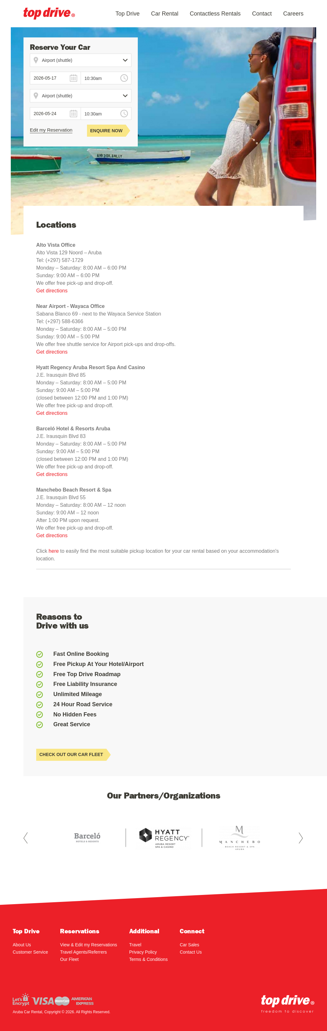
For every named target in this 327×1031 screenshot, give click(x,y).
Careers (293, 13)
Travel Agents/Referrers (83, 952)
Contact (262, 13)
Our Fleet (69, 959)
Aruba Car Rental (49, 14)
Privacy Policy (143, 952)
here (54, 551)
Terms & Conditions (148, 959)
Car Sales (189, 944)
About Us (22, 944)
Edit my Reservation (51, 130)
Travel (135, 944)
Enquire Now (108, 131)
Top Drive (128, 13)
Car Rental (164, 13)
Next (301, 837)
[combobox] (106, 78)
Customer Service (30, 952)
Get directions (52, 290)
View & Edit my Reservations (88, 944)
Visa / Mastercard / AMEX (53, 999)
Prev (25, 837)
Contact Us (191, 952)
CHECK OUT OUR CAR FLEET (72, 755)
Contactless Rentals (215, 13)
